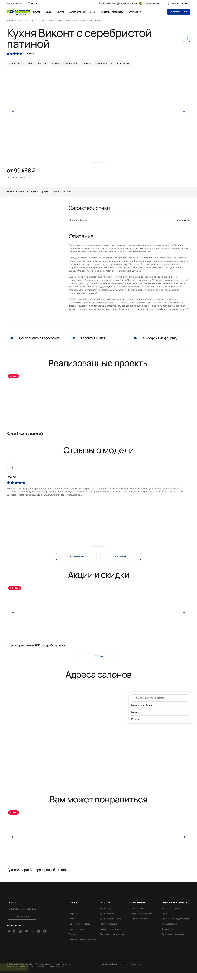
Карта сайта (136, 964)
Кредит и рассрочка (171, 908)
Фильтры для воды (140, 919)
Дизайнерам (109, 3)
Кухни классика (107, 913)
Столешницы (137, 908)
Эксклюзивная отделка (110, 929)
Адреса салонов (77, 12)
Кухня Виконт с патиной (25, 433)
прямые (86, 63)
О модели (32, 191)
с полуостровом (104, 63)
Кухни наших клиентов (110, 919)
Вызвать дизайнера (152, 3)
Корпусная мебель (108, 924)
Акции (48, 12)
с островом (123, 63)
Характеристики (16, 191)
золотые (56, 63)
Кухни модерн (106, 908)
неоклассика (15, 63)
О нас (92, 12)
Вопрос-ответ (75, 913)
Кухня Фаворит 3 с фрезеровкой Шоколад (38, 869)
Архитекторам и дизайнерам (175, 919)
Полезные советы (77, 929)
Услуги (60, 12)
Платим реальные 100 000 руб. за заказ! (37, 645)
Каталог (36, 12)
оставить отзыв (76, 556)
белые (30, 63)
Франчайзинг (135, 12)
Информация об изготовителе (82, 939)
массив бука (71, 63)
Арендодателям (169, 924)
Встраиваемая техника (141, 913)
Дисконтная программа (173, 934)
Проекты (45, 191)
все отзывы (120, 556)
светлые (42, 63)
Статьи (72, 934)
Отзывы (57, 191)
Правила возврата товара (112, 934)
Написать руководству (112, 12)
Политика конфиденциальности (114, 964)
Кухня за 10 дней (129, 3)
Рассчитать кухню (178, 12)
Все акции (98, 656)
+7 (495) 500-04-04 (181, 3)
